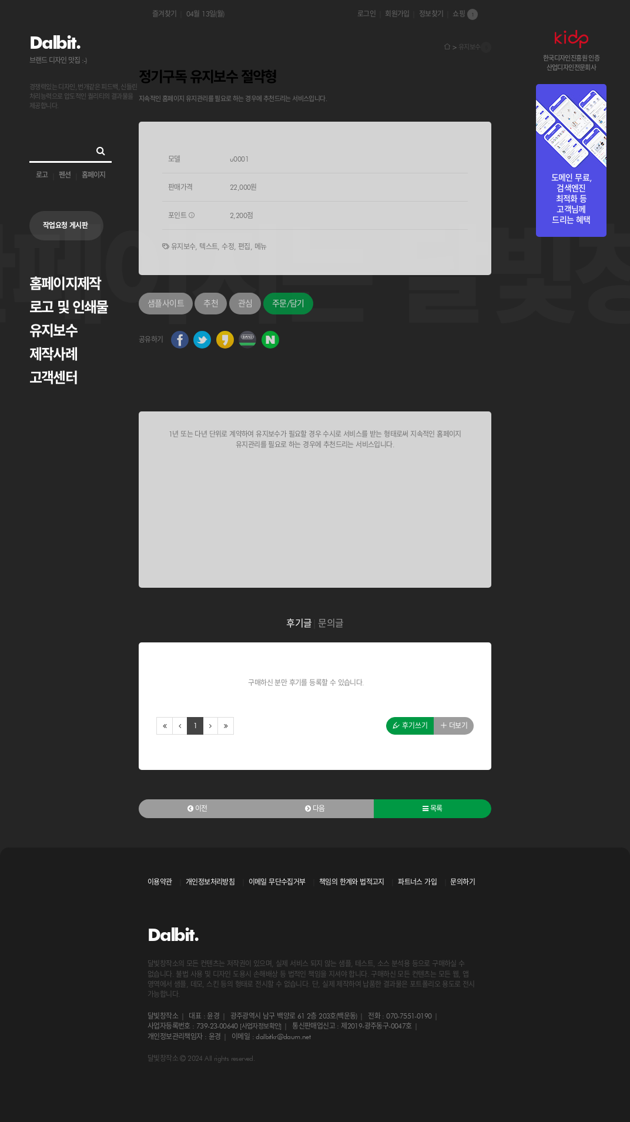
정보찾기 (431, 13)
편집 (244, 246)
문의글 (330, 623)
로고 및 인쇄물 (68, 307)
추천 (210, 303)
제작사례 (53, 354)
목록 (433, 808)
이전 (197, 808)
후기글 (298, 623)
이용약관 (160, 881)
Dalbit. (54, 42)
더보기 (453, 725)
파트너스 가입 (417, 881)
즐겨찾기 (164, 13)
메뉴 (260, 246)
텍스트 (208, 246)
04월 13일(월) (205, 13)
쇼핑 (465, 14)
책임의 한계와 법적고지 (351, 881)
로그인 (366, 13)
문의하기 (462, 881)
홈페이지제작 (64, 283)
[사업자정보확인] (261, 1026)
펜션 (65, 174)
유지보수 (53, 330)
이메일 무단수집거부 (277, 881)
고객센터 (53, 377)
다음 (315, 808)
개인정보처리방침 (210, 881)
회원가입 (397, 13)
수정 (228, 246)
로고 (42, 174)
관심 (245, 303)
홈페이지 (93, 174)
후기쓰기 (410, 725)
